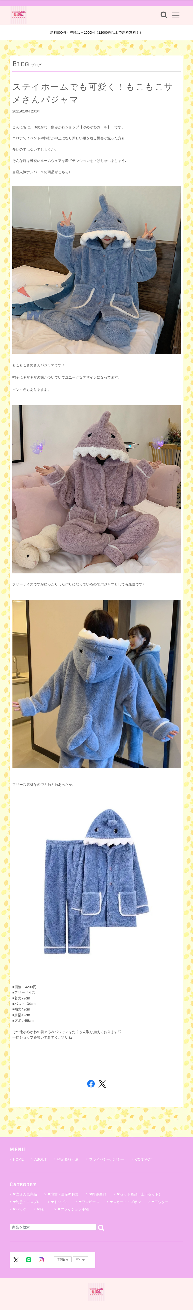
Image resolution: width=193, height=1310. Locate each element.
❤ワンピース (89, 1202)
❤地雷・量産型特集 (63, 1194)
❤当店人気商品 (25, 1194)
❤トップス (59, 1202)
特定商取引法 (66, 1159)
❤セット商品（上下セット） (139, 1194)
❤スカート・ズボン (125, 1202)
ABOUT (38, 1159)
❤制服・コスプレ (26, 1202)
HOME (17, 1159)
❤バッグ (19, 1209)
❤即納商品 (97, 1194)
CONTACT (142, 1159)
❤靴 (42, 1209)
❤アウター (160, 1202)
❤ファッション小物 (73, 1209)
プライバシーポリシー (105, 1159)
